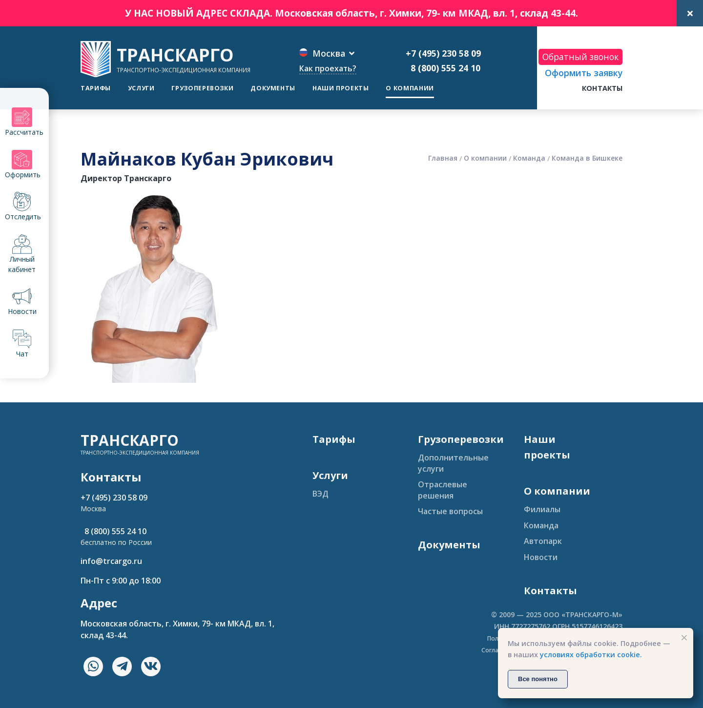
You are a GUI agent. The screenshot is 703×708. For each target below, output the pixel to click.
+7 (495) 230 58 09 (443, 53)
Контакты (602, 88)
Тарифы (96, 88)
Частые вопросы (450, 511)
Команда (529, 158)
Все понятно (538, 679)
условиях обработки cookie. (591, 654)
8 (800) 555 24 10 (443, 68)
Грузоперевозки (202, 88)
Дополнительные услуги (453, 463)
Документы (272, 88)
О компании (410, 88)
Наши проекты (340, 88)
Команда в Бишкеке (587, 158)
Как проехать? (327, 68)
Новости (541, 557)
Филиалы (542, 509)
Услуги (141, 88)
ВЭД (320, 493)
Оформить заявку (583, 73)
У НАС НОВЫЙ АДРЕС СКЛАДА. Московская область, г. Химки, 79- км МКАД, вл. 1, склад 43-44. (351, 13)
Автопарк (543, 541)
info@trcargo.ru (111, 561)
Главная (442, 158)
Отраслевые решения (442, 489)
